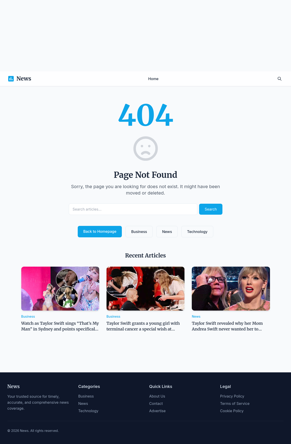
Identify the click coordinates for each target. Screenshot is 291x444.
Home (153, 78)
